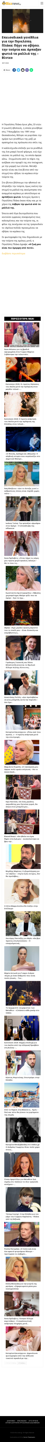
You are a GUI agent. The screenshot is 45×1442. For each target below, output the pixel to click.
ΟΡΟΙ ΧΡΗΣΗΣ (33, 1421)
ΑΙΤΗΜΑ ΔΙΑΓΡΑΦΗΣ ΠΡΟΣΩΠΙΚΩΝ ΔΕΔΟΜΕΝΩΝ (22, 1423)
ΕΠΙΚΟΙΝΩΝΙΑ (22, 1421)
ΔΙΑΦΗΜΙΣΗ (11, 1421)
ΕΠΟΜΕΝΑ (22, 1363)
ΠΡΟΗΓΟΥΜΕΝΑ (10, 1363)
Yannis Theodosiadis (29, 1437)
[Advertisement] (22, 96)
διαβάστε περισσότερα (13, 253)
